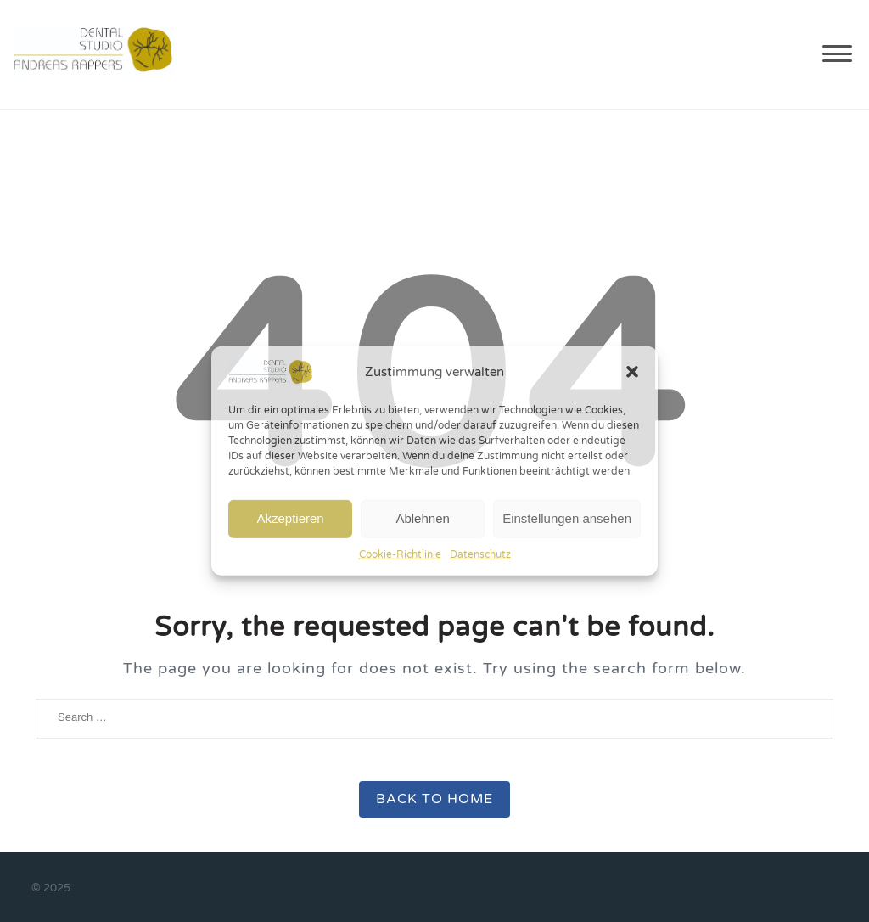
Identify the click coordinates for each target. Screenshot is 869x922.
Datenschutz (480, 553)
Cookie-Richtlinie (400, 553)
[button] (632, 371)
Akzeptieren (289, 518)
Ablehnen (422, 518)
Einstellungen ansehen (566, 518)
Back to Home (434, 798)
